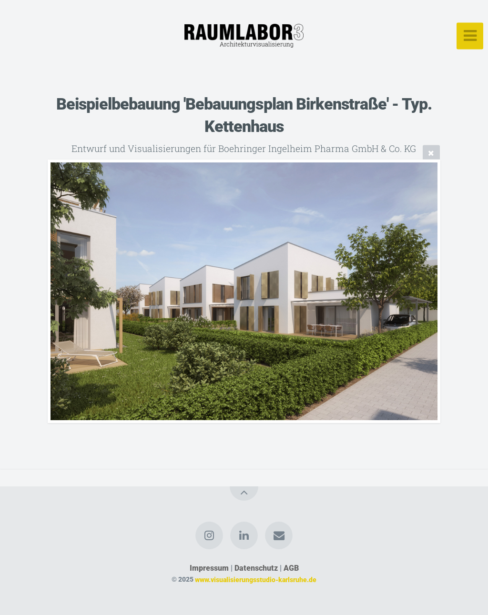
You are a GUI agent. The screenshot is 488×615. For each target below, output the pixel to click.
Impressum (209, 568)
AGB (291, 568)
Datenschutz (256, 568)
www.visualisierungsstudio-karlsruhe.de (255, 579)
